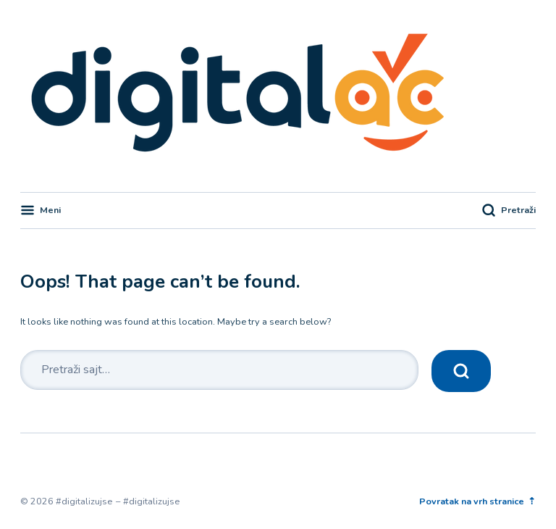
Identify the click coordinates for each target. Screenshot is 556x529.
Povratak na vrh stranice (472, 501)
